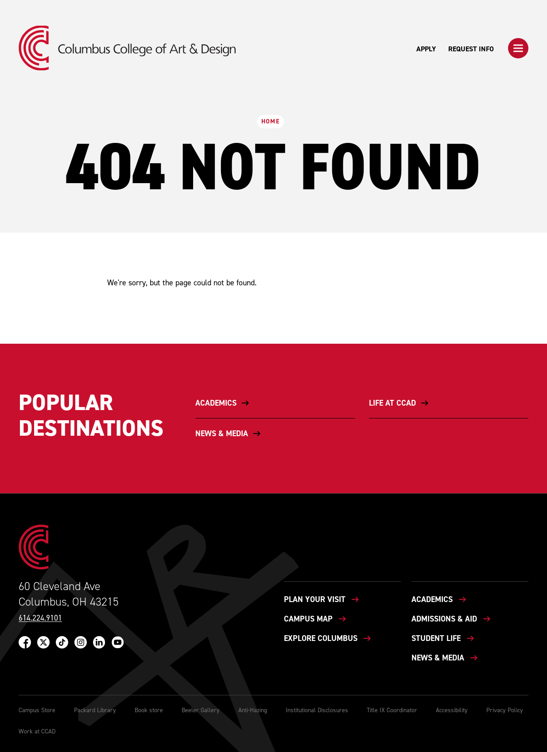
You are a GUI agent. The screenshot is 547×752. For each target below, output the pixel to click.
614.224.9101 (40, 618)
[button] (518, 48)
